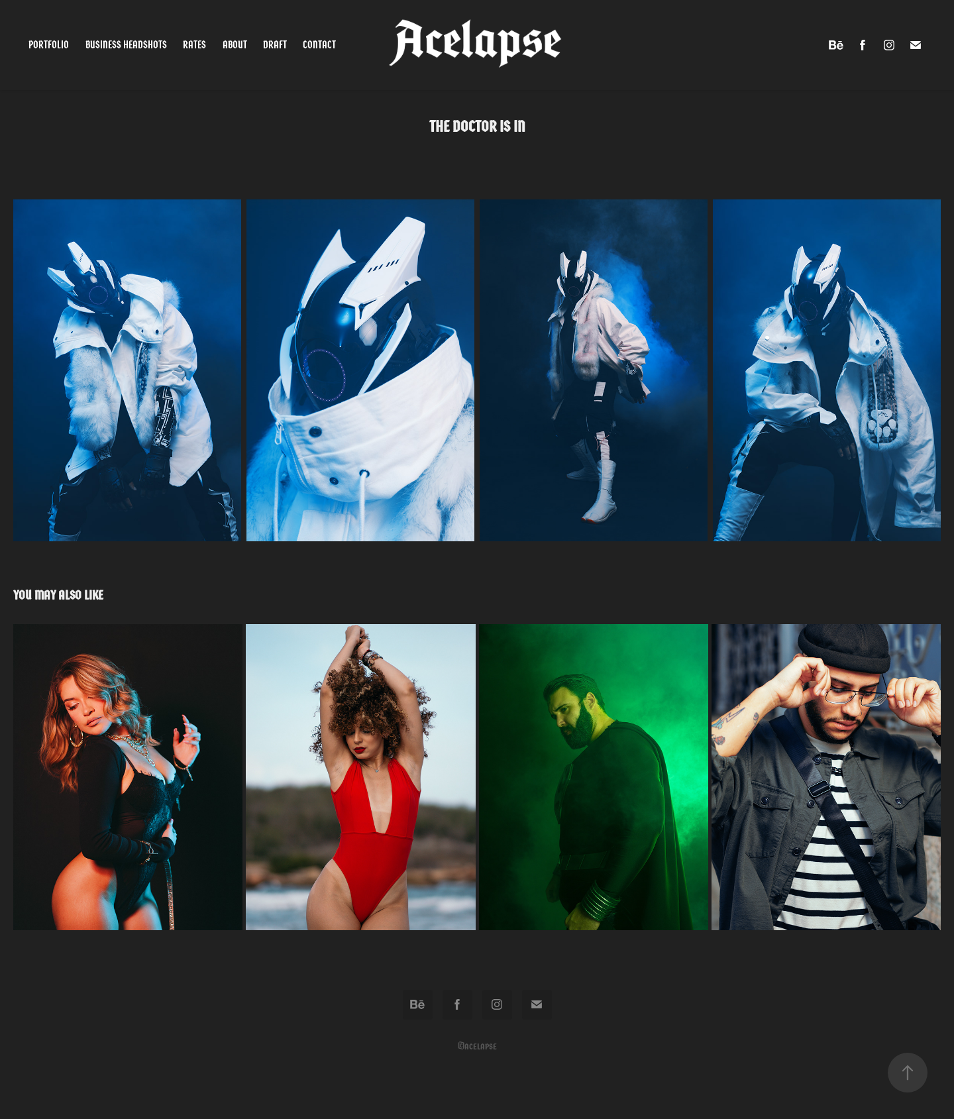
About (235, 44)
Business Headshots (126, 44)
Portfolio (48, 44)
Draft (275, 44)
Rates (194, 44)
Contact (319, 44)
